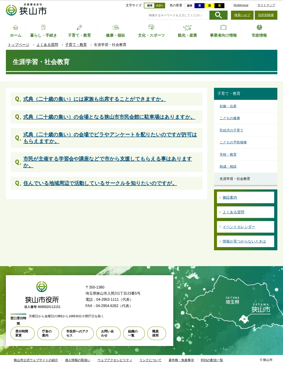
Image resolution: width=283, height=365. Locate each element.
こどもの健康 (230, 118)
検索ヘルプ (242, 15)
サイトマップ (266, 5)
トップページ (18, 45)
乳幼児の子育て (231, 130)
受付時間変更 (21, 333)
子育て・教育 (76, 45)
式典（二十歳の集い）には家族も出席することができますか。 (94, 99)
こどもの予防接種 (233, 142)
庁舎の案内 (47, 333)
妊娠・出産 (228, 106)
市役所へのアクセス (77, 333)
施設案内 (230, 197)
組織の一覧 (133, 333)
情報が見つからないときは (244, 241)
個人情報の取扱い (77, 360)
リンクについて (150, 360)
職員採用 (155, 333)
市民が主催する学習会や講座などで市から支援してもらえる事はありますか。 (107, 162)
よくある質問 (47, 45)
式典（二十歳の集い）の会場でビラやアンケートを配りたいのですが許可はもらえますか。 (110, 138)
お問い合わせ (107, 333)
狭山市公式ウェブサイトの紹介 (36, 360)
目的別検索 (266, 15)
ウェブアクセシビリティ (115, 360)
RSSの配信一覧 (212, 360)
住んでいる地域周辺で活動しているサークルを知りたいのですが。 (100, 183)
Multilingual (240, 5)
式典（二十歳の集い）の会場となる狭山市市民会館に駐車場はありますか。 (109, 117)
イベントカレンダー (239, 227)
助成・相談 (228, 166)
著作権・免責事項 (181, 360)
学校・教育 (228, 154)
